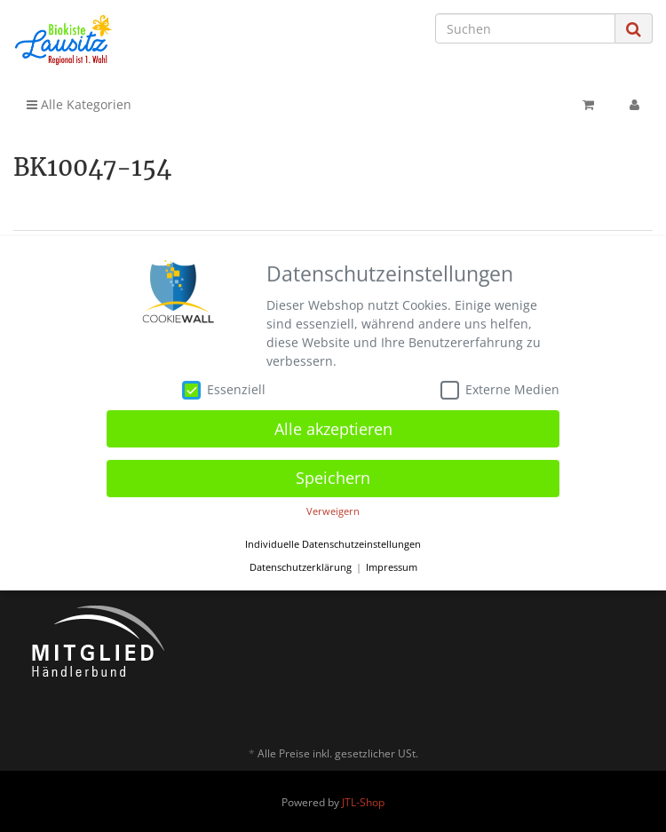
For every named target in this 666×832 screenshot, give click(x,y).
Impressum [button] (391, 570)
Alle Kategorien (79, 104)
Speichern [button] (333, 480)
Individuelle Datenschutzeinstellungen (333, 547)
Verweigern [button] (333, 514)
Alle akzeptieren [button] (333, 431)
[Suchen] (525, 28)
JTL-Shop (363, 802)
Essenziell (224, 392)
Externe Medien (499, 392)
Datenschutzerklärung (301, 570)
